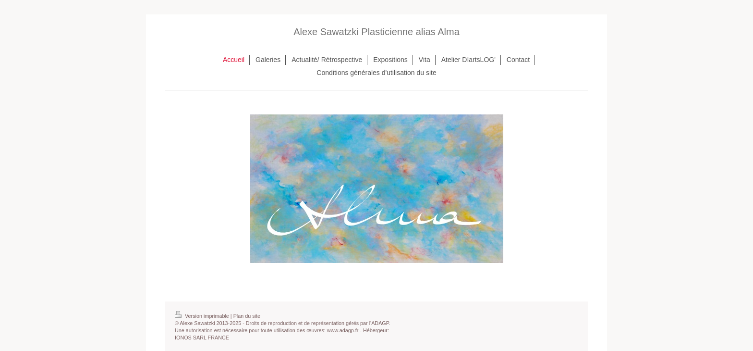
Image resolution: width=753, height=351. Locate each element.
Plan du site (246, 316)
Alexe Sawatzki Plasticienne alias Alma (376, 31)
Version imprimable (203, 316)
